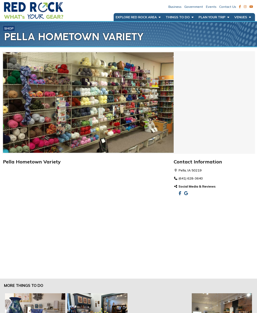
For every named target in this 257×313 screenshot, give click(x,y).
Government (193, 7)
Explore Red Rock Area (138, 17)
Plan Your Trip (214, 17)
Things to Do (180, 17)
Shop (9, 28)
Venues (242, 17)
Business (175, 7)
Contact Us (227, 7)
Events (211, 7)
